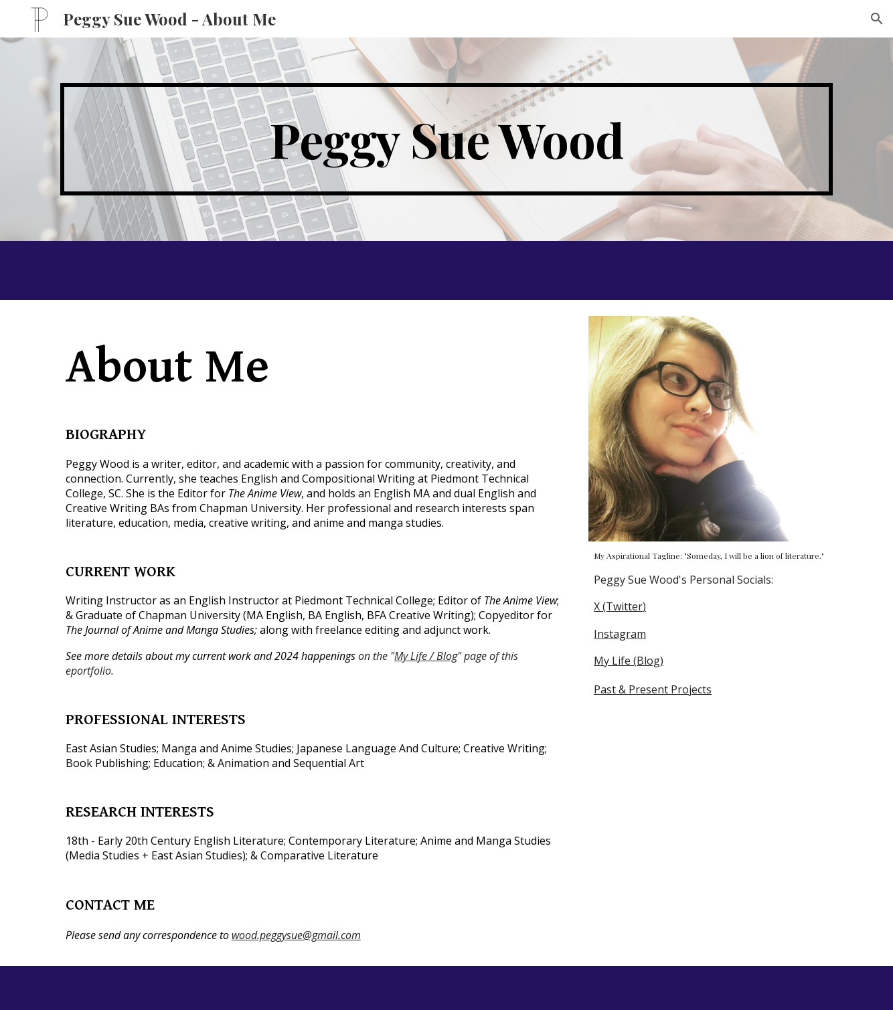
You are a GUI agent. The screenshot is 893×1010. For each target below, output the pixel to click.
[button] (877, 19)
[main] (446, 139)
